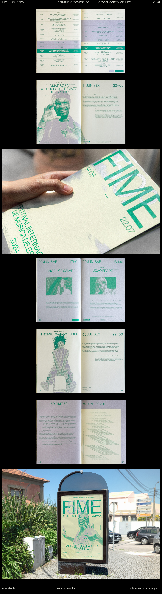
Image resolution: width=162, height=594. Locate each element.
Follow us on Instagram (145, 588)
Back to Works (65, 588)
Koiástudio (9, 588)
